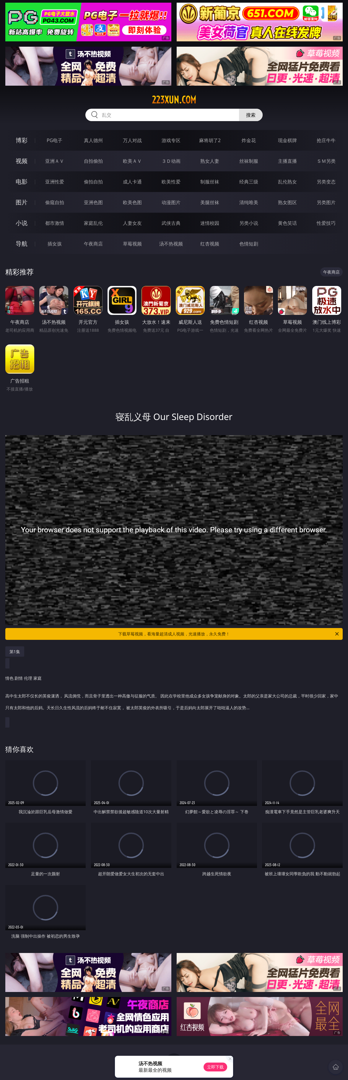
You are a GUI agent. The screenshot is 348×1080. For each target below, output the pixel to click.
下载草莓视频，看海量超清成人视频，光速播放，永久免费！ (229, 633)
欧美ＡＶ (132, 161)
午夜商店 (93, 243)
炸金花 (249, 140)
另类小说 (248, 223)
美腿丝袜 (209, 202)
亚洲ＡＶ (54, 161)
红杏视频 (209, 243)
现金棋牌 (287, 140)
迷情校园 (209, 223)
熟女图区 (287, 202)
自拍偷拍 (93, 161)
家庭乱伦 (93, 223)
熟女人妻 (209, 161)
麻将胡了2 (210, 140)
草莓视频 (132, 243)
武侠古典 (171, 223)
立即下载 (215, 1067)
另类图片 (326, 202)
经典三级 (248, 181)
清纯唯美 (248, 202)
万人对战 (132, 140)
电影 (21, 182)
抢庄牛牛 (326, 140)
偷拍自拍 (93, 181)
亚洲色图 (93, 202)
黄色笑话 (287, 223)
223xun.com (174, 100)
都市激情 (54, 223)
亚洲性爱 (54, 181)
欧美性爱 (171, 181)
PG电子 (54, 140)
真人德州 (93, 140)
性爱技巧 (326, 223)
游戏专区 (171, 140)
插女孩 (55, 243)
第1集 (14, 651)
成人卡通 (132, 181)
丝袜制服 (248, 161)
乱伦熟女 (287, 181)
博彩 (21, 140)
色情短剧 (248, 243)
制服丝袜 (209, 181)
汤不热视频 (171, 243)
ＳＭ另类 (326, 161)
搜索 (251, 115)
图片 (21, 202)
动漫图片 (171, 202)
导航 (21, 244)
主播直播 (287, 161)
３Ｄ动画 (171, 161)
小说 (21, 223)
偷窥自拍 (54, 202)
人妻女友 (132, 223)
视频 (21, 161)
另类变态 (326, 181)
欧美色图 (132, 202)
